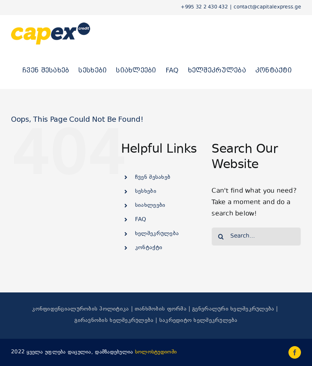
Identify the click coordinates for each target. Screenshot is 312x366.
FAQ (140, 220)
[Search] (221, 236)
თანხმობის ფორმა (161, 309)
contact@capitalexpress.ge (267, 7)
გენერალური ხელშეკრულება (233, 309)
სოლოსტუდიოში (156, 352)
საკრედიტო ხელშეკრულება (198, 320)
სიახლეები (150, 205)
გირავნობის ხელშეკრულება (113, 320)
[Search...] (256, 236)
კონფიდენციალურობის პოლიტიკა (80, 309)
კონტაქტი (148, 248)
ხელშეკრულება (157, 234)
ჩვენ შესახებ (152, 177)
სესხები (145, 191)
